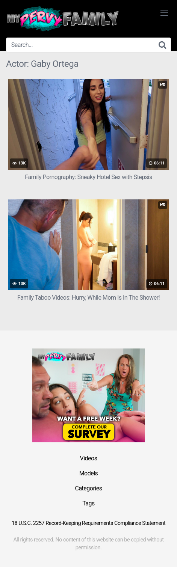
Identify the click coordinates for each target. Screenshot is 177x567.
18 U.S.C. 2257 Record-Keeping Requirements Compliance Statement (88, 523)
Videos (88, 458)
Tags (88, 503)
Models (88, 473)
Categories (88, 488)
